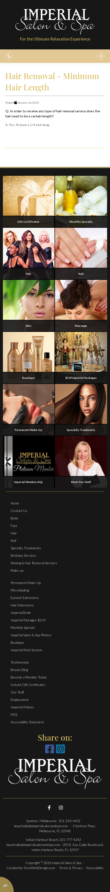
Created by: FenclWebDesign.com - (33, 868)
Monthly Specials (23, 627)
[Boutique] (29, 357)
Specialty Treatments (26, 548)
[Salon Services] (29, 253)
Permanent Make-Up (26, 583)
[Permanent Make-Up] (29, 409)
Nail (13, 540)
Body (14, 518)
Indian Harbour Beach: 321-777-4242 (53, 840)
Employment (20, 700)
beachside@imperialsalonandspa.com (41, 826)
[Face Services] (29, 305)
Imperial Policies (22, 707)
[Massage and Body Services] (81, 305)
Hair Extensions (22, 605)
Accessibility (95, 868)
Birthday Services (23, 555)
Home (15, 503)
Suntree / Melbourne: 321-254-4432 (53, 821)
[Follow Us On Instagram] (61, 807)
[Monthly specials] (81, 201)
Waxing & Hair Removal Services (34, 563)
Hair (14, 533)
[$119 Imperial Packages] (81, 357)
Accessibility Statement (27, 722)
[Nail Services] (81, 253)
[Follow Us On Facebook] (49, 807)
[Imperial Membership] (29, 462)
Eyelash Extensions (25, 598)
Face (14, 525)
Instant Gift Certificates (28, 685)
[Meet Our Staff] (81, 462)
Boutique (17, 642)
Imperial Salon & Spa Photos (31, 635)
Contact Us (19, 511)
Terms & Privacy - (72, 868)
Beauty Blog (19, 670)
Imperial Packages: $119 (28, 620)
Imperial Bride (21, 612)
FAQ (14, 714)
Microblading (20, 590)
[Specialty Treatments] (81, 409)
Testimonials (20, 662)
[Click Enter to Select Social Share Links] (7, 884)
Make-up (17, 570)
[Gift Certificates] (29, 201)
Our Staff (17, 692)
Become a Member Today (29, 677)
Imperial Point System (26, 650)
